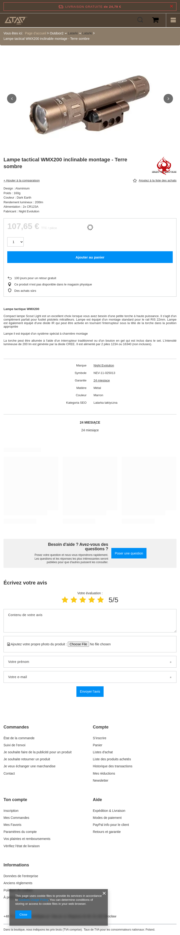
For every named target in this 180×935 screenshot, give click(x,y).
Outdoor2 (56, 33)
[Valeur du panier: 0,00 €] (155, 20)
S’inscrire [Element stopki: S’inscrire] (99, 737)
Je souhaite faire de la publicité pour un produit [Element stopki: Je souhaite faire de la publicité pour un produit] (37, 752)
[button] (11, 98)
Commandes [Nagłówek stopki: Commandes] (16, 726)
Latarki (73, 33)
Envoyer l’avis (90, 691)
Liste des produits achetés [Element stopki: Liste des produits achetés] (112, 759)
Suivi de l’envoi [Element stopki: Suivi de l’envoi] (14, 745)
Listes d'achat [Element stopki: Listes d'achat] (103, 752)
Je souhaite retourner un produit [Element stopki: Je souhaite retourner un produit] (27, 759)
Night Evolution (104, 365)
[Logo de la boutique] (16, 20)
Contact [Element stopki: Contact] (9, 773)
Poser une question (129, 553)
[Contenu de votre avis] (90, 620)
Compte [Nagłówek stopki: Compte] (101, 726)
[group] (90, 105)
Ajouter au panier (89, 257)
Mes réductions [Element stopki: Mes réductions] (104, 773)
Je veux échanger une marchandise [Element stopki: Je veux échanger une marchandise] (30, 766)
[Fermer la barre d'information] (171, 6)
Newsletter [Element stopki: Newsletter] (100, 780)
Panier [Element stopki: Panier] (97, 745)
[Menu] (173, 20)
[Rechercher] (140, 20)
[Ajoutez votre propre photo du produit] (99, 643)
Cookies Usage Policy (33, 900)
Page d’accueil (35, 33)
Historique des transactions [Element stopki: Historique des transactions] (112, 766)
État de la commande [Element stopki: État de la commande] (19, 737)
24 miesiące (102, 380)
